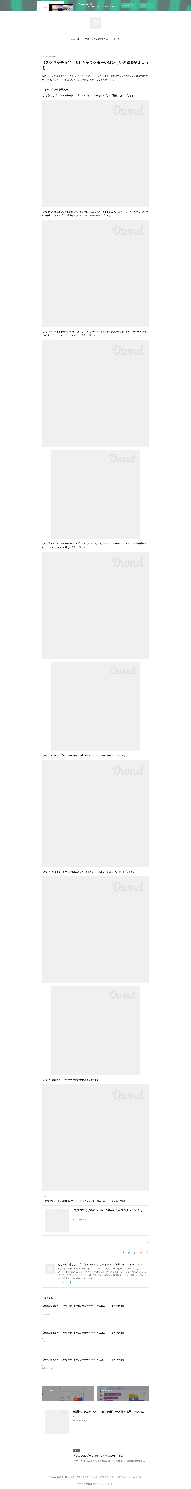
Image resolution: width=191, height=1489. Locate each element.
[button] (75, 39)
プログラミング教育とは (96, 38)
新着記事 (75, 38)
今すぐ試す (129, 5)
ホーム (116, 38)
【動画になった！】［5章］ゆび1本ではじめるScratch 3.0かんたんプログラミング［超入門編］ (87, 1332)
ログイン (147, 5)
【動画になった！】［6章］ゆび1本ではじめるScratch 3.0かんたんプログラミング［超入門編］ (87, 1306)
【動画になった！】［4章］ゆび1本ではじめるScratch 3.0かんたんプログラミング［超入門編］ (87, 1359)
